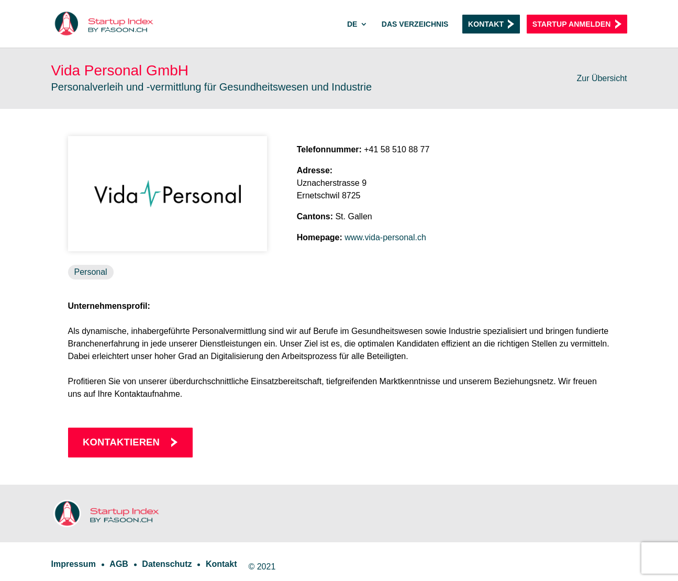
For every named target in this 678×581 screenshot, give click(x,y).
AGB (118, 564)
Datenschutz (167, 564)
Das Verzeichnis (415, 24)
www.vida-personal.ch (385, 237)
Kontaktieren (121, 442)
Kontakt (486, 24)
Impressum (73, 564)
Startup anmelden (571, 24)
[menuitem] (357, 34)
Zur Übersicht (601, 78)
